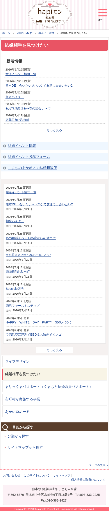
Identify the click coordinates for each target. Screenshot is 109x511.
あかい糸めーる (17, 412)
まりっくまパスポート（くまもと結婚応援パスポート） (49, 386)
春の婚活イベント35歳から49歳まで (31, 238)
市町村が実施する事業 (22, 399)
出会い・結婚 (46, 33)
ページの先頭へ (99, 465)
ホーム (6, 33)
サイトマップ (61, 475)
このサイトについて (37, 475)
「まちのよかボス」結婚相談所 (32, 168)
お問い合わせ (11, 475)
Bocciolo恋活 (15, 288)
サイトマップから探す (25, 447)
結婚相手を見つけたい (22, 374)
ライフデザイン (17, 361)
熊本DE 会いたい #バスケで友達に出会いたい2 (39, 85)
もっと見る (54, 130)
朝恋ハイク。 (14, 97)
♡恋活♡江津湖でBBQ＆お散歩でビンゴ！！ (37, 334)
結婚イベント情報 (22, 146)
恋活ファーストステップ (22, 305)
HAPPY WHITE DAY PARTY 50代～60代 (38, 322)
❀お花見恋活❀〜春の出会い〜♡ (28, 108)
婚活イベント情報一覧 (20, 74)
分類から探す (24, 33)
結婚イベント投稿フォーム (29, 157)
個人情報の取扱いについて (88, 479)
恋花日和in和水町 (17, 120)
